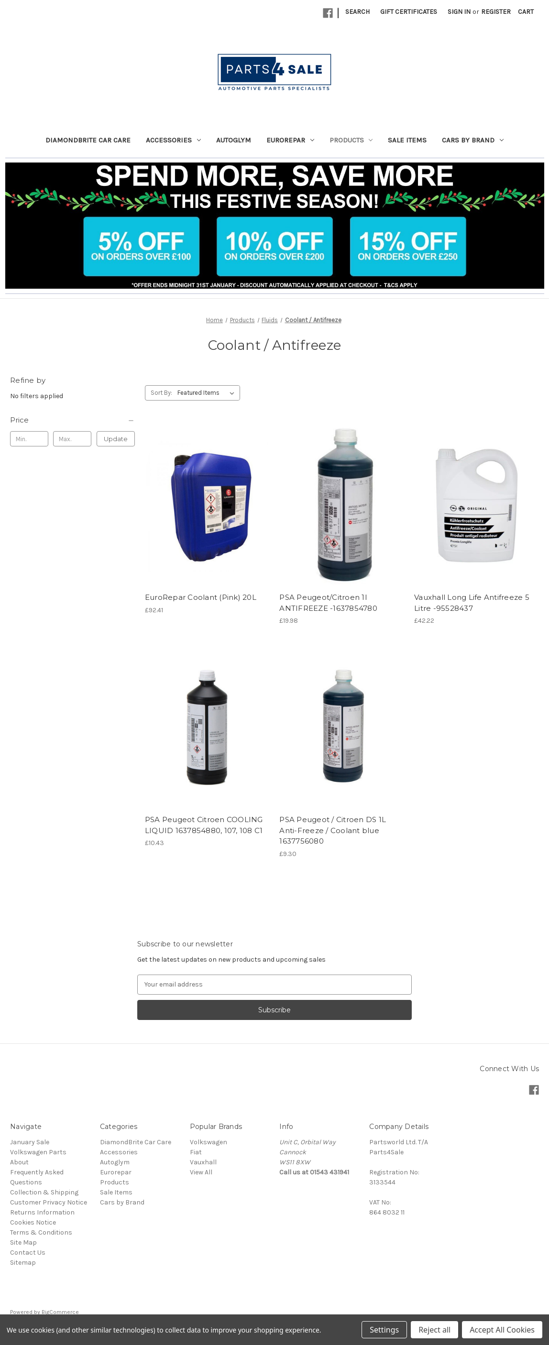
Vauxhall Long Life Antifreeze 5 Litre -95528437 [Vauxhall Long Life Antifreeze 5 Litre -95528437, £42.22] (471, 603)
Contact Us (27, 1252)
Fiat (196, 1152)
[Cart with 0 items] (526, 11)
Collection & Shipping (44, 1192)
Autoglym (233, 140)
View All (201, 1172)
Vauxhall (203, 1162)
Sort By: (161, 392)
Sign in (459, 12)
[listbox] (208, 393)
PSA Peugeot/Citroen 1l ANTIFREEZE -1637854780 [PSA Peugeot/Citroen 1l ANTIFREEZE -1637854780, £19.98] (328, 603)
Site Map (23, 1242)
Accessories (173, 140)
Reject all (434, 1329)
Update (116, 439)
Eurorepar (290, 140)
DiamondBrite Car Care (88, 140)
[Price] (72, 420)
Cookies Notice (33, 1222)
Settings (384, 1329)
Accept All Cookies (502, 1329)
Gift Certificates (408, 12)
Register (496, 12)
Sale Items (407, 140)
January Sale (29, 1142)
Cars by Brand (473, 140)
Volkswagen (208, 1142)
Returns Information (42, 1212)
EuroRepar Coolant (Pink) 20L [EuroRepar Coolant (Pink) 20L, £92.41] (200, 597)
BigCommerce (60, 1312)
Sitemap (23, 1262)
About (19, 1162)
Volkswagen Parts (38, 1152)
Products (351, 140)
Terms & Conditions (41, 1232)
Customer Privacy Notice (48, 1202)
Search (357, 12)
